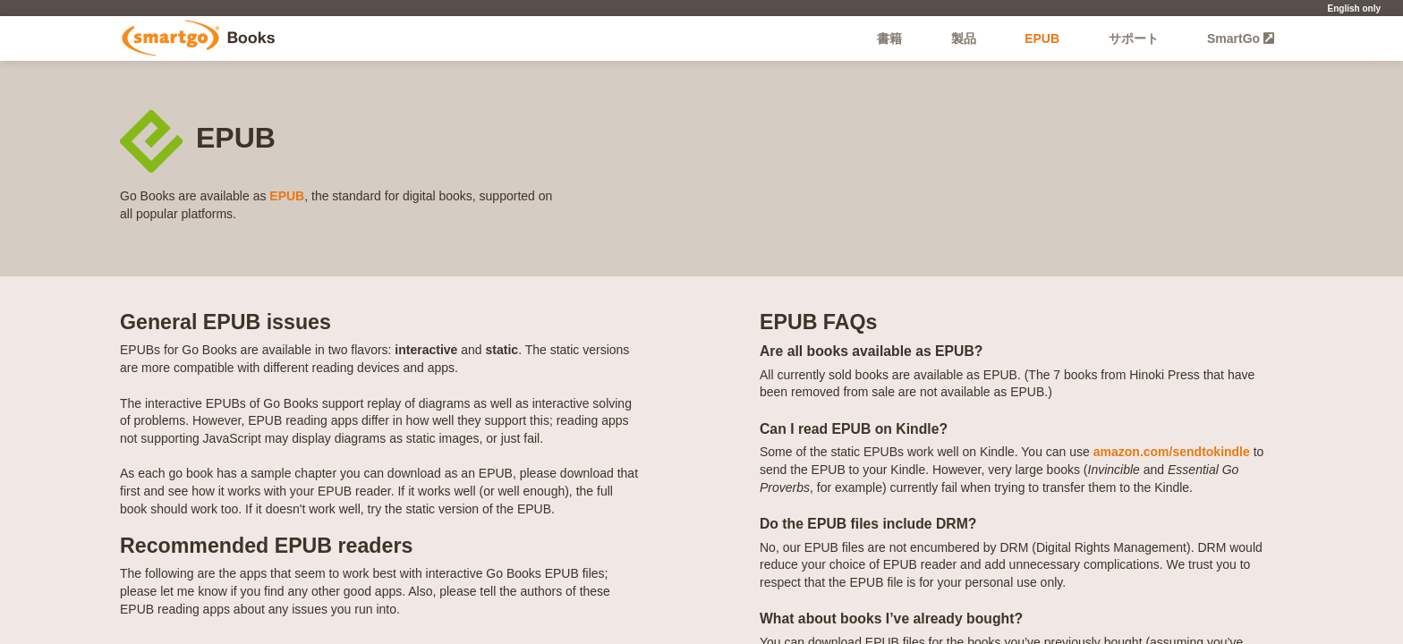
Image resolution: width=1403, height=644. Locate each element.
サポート (1134, 38)
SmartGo (1240, 38)
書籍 (889, 38)
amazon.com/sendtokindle (1171, 452)
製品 (963, 38)
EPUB (1042, 38)
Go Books (198, 38)
